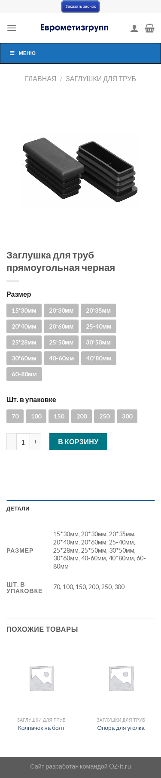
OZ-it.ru (120, 766)
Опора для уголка (121, 727)
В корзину (78, 441)
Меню (22, 53)
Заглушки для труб (101, 78)
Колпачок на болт (41, 727)
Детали (18, 508)
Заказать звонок (80, 6)
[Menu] (11, 27)
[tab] (80, 508)
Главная (40, 78)
